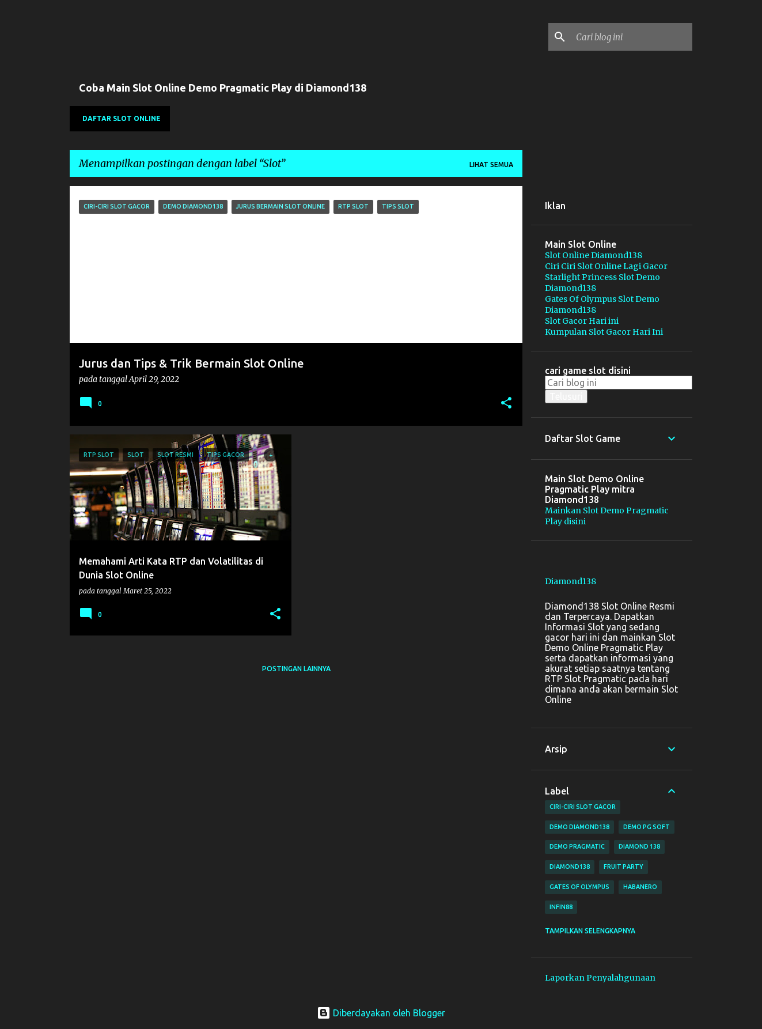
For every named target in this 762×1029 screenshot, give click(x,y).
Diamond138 (570, 581)
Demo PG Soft (646, 826)
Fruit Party (623, 866)
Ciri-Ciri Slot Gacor (582, 806)
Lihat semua (491, 164)
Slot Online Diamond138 (593, 255)
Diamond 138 (639, 846)
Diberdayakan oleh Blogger (381, 1013)
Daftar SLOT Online (121, 118)
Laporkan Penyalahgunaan (600, 978)
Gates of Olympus (579, 886)
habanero (640, 886)
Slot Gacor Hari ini (582, 321)
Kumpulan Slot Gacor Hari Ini (604, 332)
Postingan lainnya (296, 668)
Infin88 (561, 906)
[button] (506, 404)
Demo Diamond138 (579, 826)
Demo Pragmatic (577, 846)
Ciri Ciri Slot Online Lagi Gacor (606, 266)
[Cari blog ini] (631, 37)
